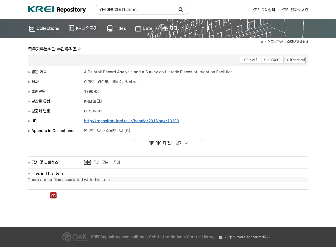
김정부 (103, 82)
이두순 (117, 82)
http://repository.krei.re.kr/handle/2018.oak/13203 (131, 121)
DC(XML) (250, 60)
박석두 (130, 82)
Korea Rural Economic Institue (57, 9)
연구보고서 (275, 42)
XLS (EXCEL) (273, 60)
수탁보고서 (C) (297, 42)
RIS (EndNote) (294, 60)
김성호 (89, 82)
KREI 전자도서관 (294, 10)
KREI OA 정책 (263, 10)
